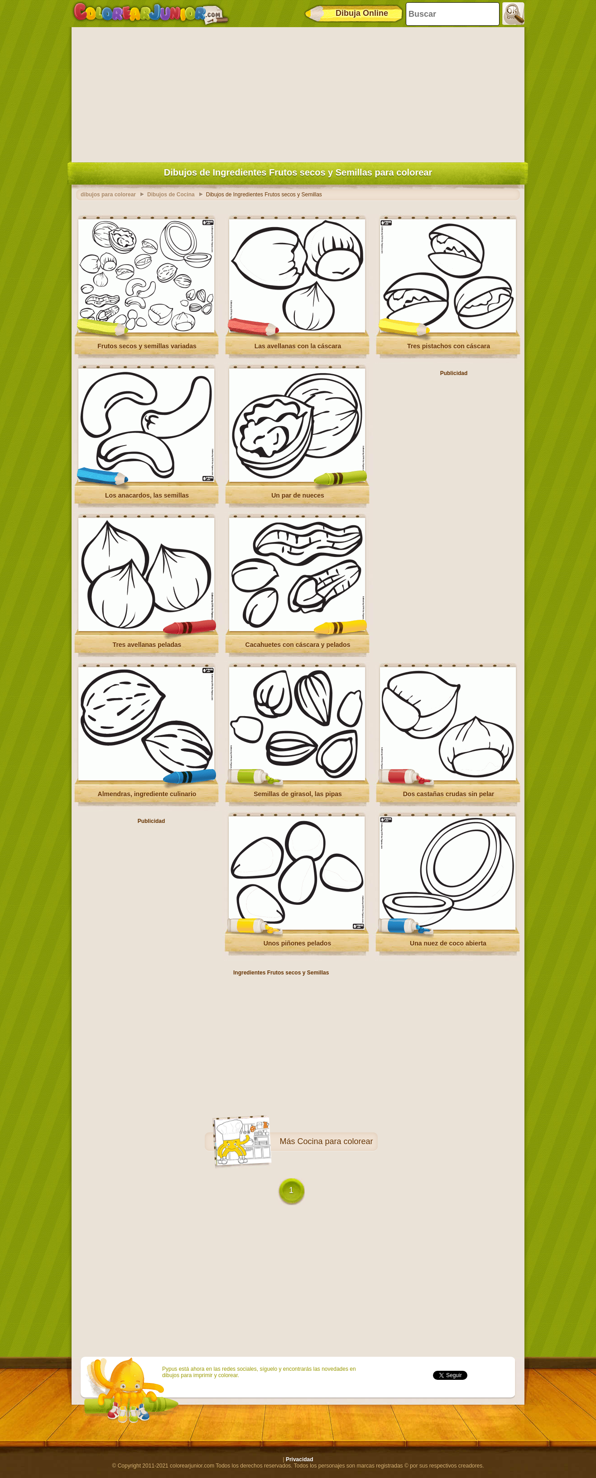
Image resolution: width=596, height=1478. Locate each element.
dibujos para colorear (108, 194)
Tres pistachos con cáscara (448, 346)
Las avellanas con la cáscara (298, 346)
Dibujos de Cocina (171, 194)
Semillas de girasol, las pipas (298, 794)
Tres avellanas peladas (147, 644)
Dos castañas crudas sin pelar (449, 794)
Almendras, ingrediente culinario (147, 794)
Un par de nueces (297, 495)
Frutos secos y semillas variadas (147, 346)
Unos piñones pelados (297, 943)
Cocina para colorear (335, 1141)
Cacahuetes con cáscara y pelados (298, 644)
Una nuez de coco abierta (448, 943)
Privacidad (299, 1459)
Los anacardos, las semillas (147, 495)
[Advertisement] (298, 92)
